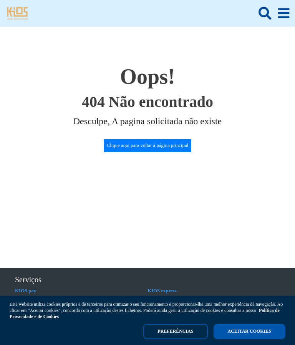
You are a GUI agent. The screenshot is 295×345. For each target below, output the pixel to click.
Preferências (175, 331)
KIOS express (162, 290)
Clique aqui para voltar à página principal (148, 145)
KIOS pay (25, 290)
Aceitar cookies (249, 331)
